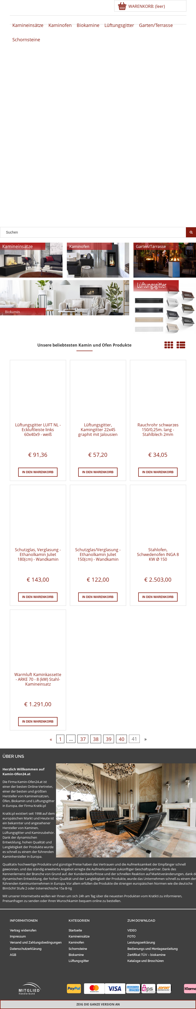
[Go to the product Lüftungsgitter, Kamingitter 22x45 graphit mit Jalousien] (98, 391)
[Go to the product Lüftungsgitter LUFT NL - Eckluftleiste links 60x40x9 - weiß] (38, 391)
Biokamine (76, 955)
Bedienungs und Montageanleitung (152, 949)
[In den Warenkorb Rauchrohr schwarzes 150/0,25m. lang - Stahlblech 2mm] (158, 472)
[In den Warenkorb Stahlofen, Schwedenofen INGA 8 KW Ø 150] (158, 597)
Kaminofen (76, 942)
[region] (98, 138)
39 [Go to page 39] (108, 738)
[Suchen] (191, 232)
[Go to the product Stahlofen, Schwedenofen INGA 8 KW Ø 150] (158, 516)
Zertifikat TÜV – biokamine (146, 955)
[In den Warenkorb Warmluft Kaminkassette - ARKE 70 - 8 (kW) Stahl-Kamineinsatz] (38, 721)
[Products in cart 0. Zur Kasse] (142, 6)
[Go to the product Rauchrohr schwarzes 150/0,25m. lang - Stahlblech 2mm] (158, 391)
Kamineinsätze (79, 936)
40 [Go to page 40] (121, 738)
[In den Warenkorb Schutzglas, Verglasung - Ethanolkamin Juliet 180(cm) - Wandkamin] (38, 597)
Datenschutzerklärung (26, 949)
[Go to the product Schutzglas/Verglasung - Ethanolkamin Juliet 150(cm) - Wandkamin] (98, 516)
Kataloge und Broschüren (145, 961)
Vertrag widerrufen (23, 930)
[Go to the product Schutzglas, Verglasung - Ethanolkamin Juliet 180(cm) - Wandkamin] (38, 516)
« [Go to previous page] (51, 738)
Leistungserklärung (141, 942)
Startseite (75, 930)
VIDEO (131, 930)
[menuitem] (28, 25)
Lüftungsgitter (79, 961)
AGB (13, 955)
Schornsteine (78, 949)
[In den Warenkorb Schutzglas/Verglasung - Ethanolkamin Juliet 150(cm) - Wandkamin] (98, 597)
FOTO (131, 936)
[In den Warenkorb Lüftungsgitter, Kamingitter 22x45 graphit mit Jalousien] (98, 472)
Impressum (18, 936)
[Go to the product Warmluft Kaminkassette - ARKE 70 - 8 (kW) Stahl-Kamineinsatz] (38, 641)
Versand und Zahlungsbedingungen (36, 942)
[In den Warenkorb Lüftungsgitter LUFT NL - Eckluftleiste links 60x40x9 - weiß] (38, 472)
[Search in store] (94, 232)
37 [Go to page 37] (83, 738)
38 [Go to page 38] (96, 738)
